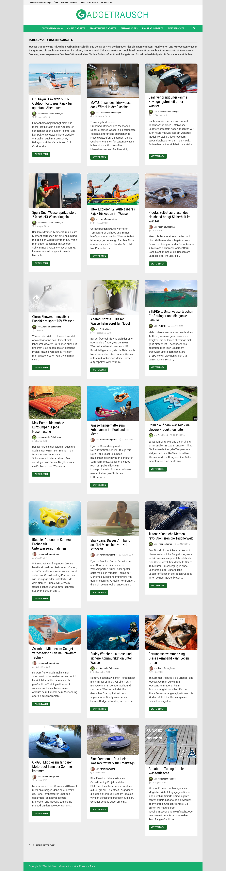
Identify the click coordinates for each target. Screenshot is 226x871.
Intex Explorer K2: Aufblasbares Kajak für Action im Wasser (112, 211)
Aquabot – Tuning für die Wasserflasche (166, 771)
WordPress (79, 866)
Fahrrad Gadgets (152, 28)
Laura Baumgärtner (108, 219)
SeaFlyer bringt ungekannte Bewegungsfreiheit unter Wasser (168, 101)
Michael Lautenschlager (52, 113)
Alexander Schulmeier (51, 327)
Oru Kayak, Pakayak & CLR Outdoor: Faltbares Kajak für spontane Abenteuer (52, 103)
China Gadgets (76, 28)
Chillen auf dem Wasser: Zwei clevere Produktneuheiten (169, 427)
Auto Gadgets (129, 28)
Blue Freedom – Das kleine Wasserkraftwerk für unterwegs (112, 761)
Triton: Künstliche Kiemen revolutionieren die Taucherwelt (171, 536)
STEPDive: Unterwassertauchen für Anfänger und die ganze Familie (171, 315)
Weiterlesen (41, 154)
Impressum (92, 2)
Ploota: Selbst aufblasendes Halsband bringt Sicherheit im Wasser (170, 216)
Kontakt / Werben (69, 2)
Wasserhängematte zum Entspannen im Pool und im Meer (109, 429)
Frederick (162, 326)
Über (56, 2)
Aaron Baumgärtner (166, 227)
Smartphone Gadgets (103, 28)
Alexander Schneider (167, 779)
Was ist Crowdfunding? (40, 2)
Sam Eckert (163, 435)
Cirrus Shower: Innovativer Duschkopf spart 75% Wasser (53, 319)
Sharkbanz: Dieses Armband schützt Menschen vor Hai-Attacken (110, 544)
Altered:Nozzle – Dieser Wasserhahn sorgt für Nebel (110, 321)
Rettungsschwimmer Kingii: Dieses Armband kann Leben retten (169, 658)
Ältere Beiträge (43, 845)
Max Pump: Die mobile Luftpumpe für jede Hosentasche (48, 427)
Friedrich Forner (165, 544)
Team (81, 2)
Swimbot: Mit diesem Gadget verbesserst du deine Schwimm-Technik (54, 653)
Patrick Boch (105, 329)
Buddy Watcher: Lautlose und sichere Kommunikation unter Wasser (111, 658)
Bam (92, 866)
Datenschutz (106, 2)
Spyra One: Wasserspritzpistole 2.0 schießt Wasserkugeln (54, 214)
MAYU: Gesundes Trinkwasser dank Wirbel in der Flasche (111, 105)
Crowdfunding (51, 28)
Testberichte (176, 28)
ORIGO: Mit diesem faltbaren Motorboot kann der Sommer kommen (52, 766)
